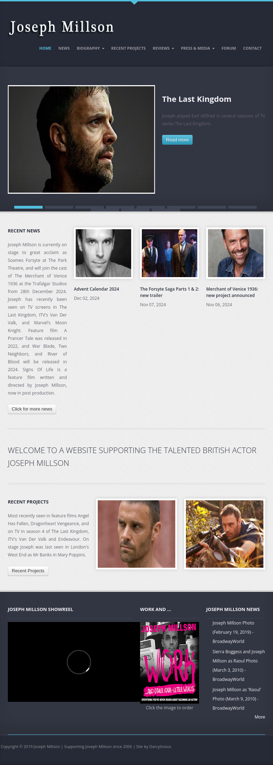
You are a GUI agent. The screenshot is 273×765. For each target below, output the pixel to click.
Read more (177, 139)
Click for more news (32, 409)
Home (45, 48)
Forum (228, 48)
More (260, 717)
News (64, 48)
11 (166, 210)
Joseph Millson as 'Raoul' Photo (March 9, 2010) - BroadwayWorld (237, 699)
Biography (89, 49)
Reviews (162, 49)
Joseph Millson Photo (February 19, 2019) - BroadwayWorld (233, 632)
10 (135, 210)
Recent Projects (128, 48)
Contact (252, 48)
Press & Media (196, 49)
